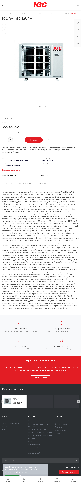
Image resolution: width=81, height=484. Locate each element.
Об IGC (5, 416)
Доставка (44, 175)
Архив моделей (34, 453)
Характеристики (26, 183)
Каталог (32, 416)
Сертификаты (7, 426)
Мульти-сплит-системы (37, 429)
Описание (8, 183)
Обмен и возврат (61, 430)
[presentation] (2, 401)
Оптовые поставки (62, 424)
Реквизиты (6, 429)
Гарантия (58, 427)
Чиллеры (31, 442)
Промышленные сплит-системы (40, 435)
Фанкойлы (32, 438)
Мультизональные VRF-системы (40, 432)
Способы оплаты (9, 175)
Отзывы (42, 183)
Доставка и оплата (62, 421)
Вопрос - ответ (60, 433)
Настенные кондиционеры (38, 421)
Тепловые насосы (35, 450)
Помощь (58, 416)
